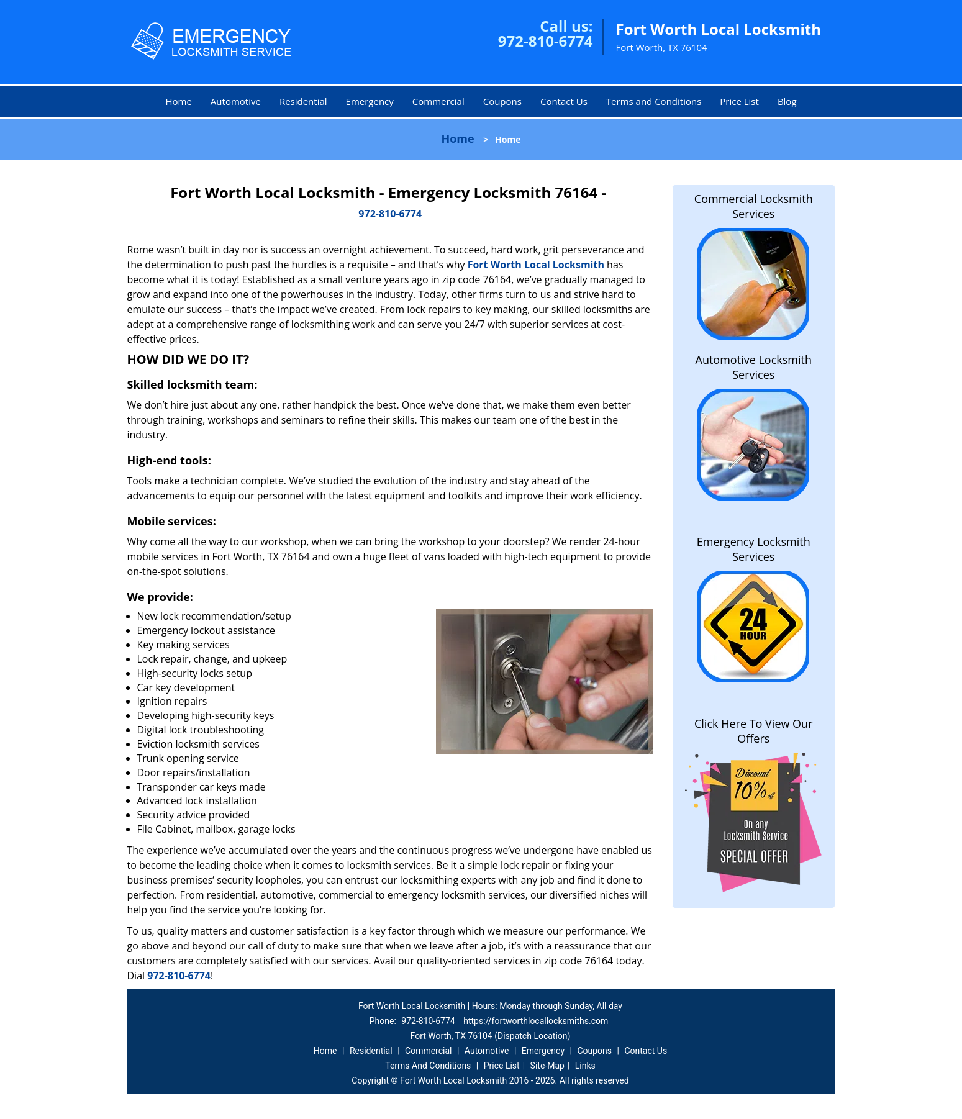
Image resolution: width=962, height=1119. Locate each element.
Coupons (502, 101)
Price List (739, 101)
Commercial (438, 101)
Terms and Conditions (654, 101)
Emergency (370, 101)
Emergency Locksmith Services (753, 549)
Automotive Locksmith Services (754, 367)
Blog (787, 101)
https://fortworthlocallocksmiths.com (535, 1021)
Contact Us (564, 101)
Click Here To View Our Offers (753, 731)
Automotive (236, 101)
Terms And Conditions (428, 1066)
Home (178, 101)
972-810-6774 (545, 40)
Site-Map (547, 1066)
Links (585, 1066)
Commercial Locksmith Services (753, 206)
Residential (303, 101)
